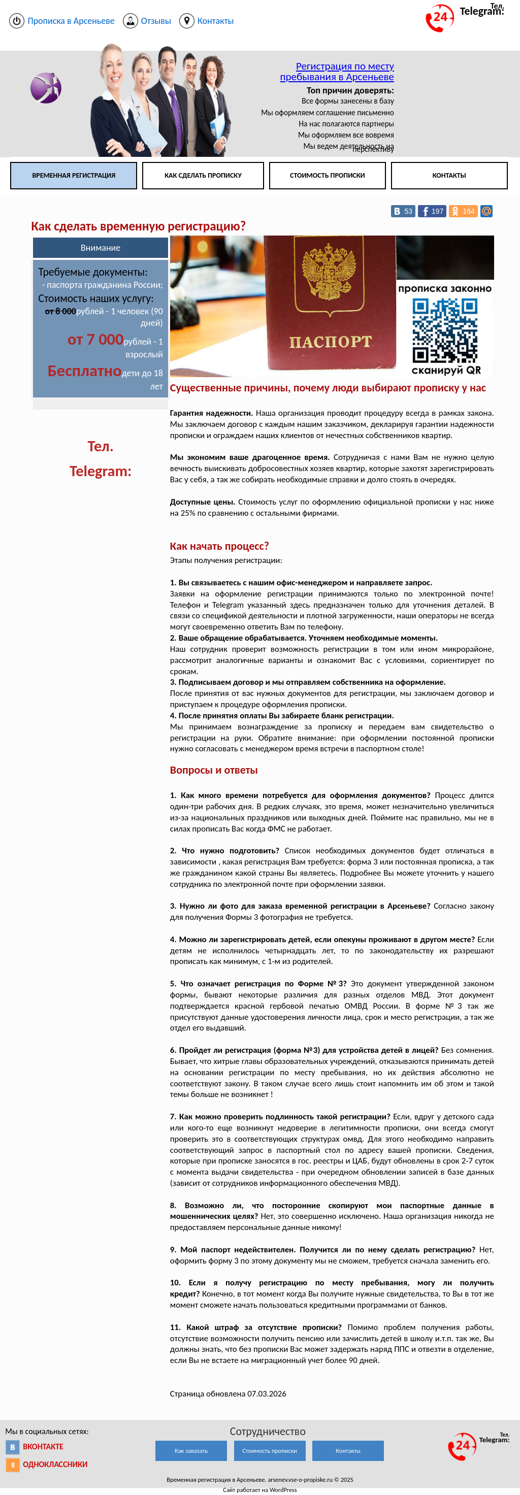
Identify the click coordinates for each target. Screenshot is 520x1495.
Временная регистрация (73, 175)
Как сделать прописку (203, 175)
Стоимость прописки (327, 175)
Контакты (449, 175)
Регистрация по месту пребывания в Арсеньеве (337, 71)
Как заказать (191, 1450)
